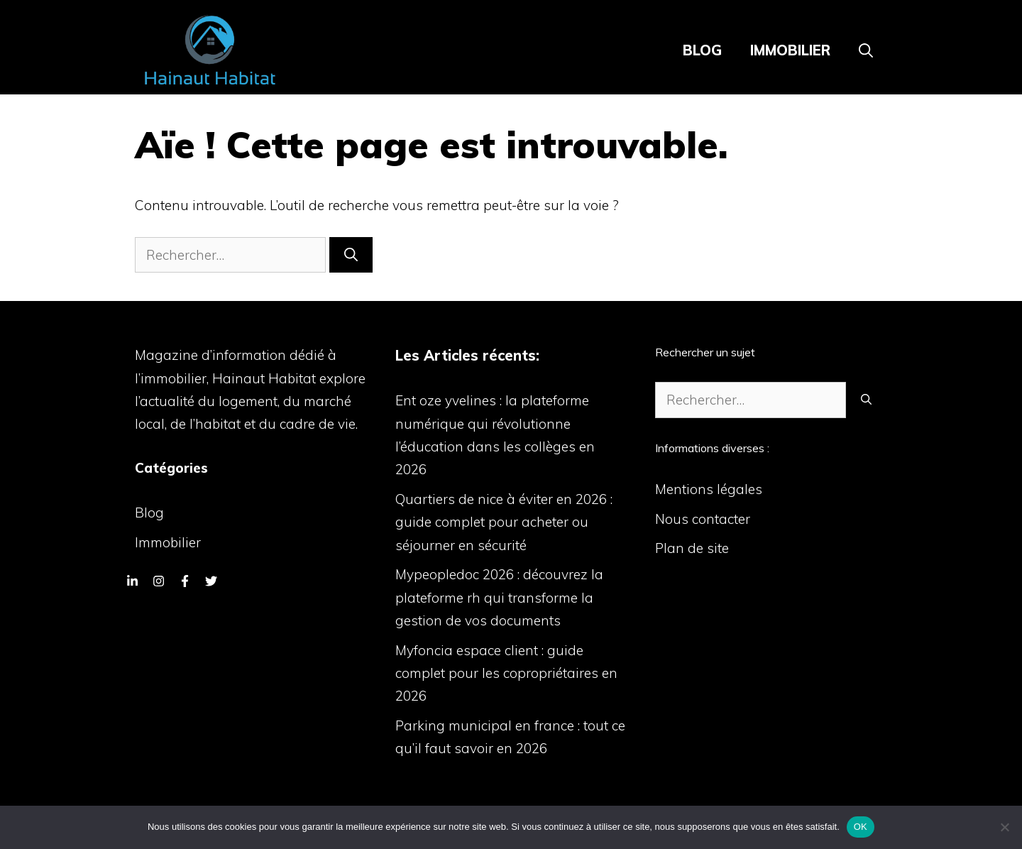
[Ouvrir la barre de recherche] (866, 50)
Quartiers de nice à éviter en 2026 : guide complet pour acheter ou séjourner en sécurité (503, 522)
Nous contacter (702, 518)
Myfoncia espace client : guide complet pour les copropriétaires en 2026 (506, 673)
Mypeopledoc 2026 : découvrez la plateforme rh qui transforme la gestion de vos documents (499, 597)
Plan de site (692, 548)
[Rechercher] (351, 255)
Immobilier (790, 50)
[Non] (1004, 827)
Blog (702, 50)
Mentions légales (708, 489)
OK (860, 826)
